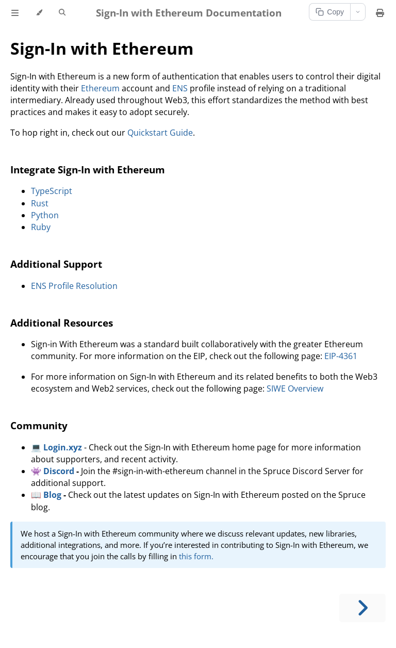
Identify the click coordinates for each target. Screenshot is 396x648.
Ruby (41, 227)
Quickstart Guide (160, 132)
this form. (196, 556)
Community (39, 425)
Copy (330, 12)
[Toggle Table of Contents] (15, 13)
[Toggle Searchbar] (62, 13)
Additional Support (56, 263)
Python (45, 215)
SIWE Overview (295, 388)
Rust (39, 203)
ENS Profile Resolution (74, 285)
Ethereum (100, 88)
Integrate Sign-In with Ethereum (87, 169)
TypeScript (51, 191)
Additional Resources (61, 322)
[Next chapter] (362, 608)
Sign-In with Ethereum (101, 48)
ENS (180, 88)
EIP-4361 (340, 356)
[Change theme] (39, 13)
